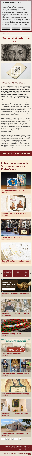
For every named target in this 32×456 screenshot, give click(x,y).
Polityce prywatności (20, 11)
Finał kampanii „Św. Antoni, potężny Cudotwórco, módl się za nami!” (16, 314)
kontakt (28, 449)
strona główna (8, 446)
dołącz (13, 446)
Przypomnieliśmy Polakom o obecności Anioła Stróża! (13, 191)
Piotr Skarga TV (21, 453)
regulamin (22, 447)
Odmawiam (6, 28)
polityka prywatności (24, 448)
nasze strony (19, 446)
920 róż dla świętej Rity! (11, 333)
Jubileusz (25, 446)
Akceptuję (26, 28)
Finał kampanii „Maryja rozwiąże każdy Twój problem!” (15, 414)
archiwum (17, 447)
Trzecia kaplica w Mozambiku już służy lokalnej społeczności (15, 434)
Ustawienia (16, 28)
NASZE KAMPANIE (6, 34)
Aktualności (13, 453)
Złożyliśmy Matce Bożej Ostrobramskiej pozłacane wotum (15, 238)
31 (20, 439)
